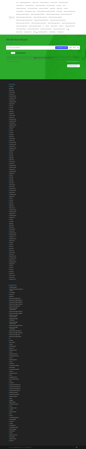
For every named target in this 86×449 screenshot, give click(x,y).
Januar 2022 (11, 186)
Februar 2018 (12, 275)
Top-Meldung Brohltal (42, 31)
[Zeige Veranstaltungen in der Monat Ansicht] (74, 48)
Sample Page (52, 8)
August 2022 (12, 173)
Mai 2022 (11, 179)
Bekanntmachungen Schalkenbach (38, 23)
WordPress (29, 447)
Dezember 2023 (12, 142)
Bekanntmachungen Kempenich (40, 17)
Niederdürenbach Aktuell (14, 390)
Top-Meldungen (52, 31)
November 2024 (12, 121)
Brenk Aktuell (12, 342)
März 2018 (11, 273)
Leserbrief (11, 382)
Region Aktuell (19, 31)
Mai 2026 (11, 86)
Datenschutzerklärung (40, 5)
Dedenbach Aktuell (13, 353)
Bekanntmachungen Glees (66, 14)
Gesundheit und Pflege (14, 365)
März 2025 (11, 113)
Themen (35, 31)
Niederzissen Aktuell (13, 392)
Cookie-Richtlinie (19, 5)
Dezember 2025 (12, 96)
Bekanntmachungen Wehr (21, 26)
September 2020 (12, 215)
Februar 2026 (12, 92)
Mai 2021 (11, 202)
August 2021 (12, 196)
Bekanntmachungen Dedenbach (38, 14)
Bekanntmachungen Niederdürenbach (24, 20)
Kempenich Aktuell (13, 373)
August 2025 (12, 103)
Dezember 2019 (12, 233)
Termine (11, 415)
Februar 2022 (12, 184)
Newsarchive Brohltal (43, 8)
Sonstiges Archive (27, 31)
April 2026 (11, 88)
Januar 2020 (11, 231)
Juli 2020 (11, 219)
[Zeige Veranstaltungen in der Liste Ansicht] (70, 48)
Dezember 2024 (12, 119)
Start (17, 2)
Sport (10, 413)
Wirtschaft (11, 440)
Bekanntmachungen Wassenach (68, 23)
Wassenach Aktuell (13, 434)
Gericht (10, 361)
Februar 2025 (12, 115)
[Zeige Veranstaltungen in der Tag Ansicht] (77, 48)
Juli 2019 (11, 242)
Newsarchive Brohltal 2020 (59, 29)
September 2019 (12, 238)
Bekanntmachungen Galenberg (52, 14)
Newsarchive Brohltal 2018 (33, 29)
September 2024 (12, 125)
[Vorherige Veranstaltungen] (7, 53)
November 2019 (12, 234)
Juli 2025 (11, 105)
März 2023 (11, 159)
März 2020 (11, 227)
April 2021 (11, 204)
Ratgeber (11, 400)
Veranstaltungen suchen (61, 47)
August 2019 (12, 240)
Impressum (58, 5)
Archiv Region (59, 11)
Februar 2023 (12, 161)
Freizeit (10, 357)
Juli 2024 (11, 128)
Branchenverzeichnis (44, 2)
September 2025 (12, 101)
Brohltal (47, 26)
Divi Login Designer (51, 5)
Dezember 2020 (12, 209)
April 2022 (11, 180)
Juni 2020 (11, 221)
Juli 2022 (11, 175)
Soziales (11, 409)
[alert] (43, 58)
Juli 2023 (11, 152)
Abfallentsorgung (13, 287)
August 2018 (12, 263)
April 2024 (11, 134)
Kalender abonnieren (72, 65)
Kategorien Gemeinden (21, 8)
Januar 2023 (11, 163)
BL (43, 26)
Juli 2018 (11, 265)
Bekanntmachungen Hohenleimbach (24, 17)
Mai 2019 (11, 246)
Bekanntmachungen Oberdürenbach (58, 20)
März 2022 (11, 182)
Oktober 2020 (12, 213)
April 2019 (11, 248)
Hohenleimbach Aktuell (14, 369)
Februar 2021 (12, 207)
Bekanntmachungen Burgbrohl (22, 14)
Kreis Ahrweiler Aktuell (32, 8)
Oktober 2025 (12, 100)
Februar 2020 (12, 229)
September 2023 (12, 148)
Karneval (11, 371)
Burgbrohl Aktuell (13, 350)
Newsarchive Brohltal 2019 (46, 29)
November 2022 (12, 167)
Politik (10, 398)
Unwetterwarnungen (13, 427)
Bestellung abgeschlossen (25, 2)
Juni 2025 (11, 107)
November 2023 (12, 144)
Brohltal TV (61, 26)
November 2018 (12, 258)
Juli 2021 (11, 198)
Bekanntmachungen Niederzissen (41, 20)
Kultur (10, 381)
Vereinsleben (12, 431)
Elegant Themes (17, 447)
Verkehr (11, 433)
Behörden (11, 296)
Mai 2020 (11, 223)
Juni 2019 (11, 244)
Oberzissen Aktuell (13, 396)
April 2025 (11, 111)
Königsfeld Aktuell (13, 377)
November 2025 (12, 98)
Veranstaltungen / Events (30, 11)
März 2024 (11, 136)
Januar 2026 (11, 94)
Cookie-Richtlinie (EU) (29, 5)
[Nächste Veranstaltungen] (9, 53)
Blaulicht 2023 (35, 2)
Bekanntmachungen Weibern (35, 26)
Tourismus (11, 421)
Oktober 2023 (12, 146)
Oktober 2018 (12, 260)
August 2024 (12, 127)
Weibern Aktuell (12, 438)
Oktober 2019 (12, 236)
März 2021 (11, 206)
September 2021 (12, 194)
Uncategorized (60, 31)
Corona (10, 352)
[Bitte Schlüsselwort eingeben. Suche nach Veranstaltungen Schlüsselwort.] (30, 48)
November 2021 (12, 190)
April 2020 (11, 225)
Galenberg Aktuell (13, 359)
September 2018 (12, 261)
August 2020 (12, 217)
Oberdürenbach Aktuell (14, 394)
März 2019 (11, 250)
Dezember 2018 (12, 256)
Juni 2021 (11, 200)
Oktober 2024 (12, 123)
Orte (67, 29)
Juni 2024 (11, 130)
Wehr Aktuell (12, 436)
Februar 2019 (12, 252)
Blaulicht (11, 340)
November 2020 (12, 211)
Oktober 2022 (12, 169)
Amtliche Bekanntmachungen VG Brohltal (46, 11)
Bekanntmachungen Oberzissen (23, 23)
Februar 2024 (12, 138)
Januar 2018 (11, 277)
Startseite (66, 8)
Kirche (10, 375)
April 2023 (11, 157)
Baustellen (11, 294)
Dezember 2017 (12, 279)
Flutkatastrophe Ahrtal (70, 26)
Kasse (64, 5)
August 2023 (12, 150)
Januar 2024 (11, 140)
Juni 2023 (11, 153)
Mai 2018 (11, 269)
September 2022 (12, 171)
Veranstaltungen (19, 11)
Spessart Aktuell (12, 411)
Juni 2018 (11, 267)
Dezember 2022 (12, 165)
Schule (10, 406)
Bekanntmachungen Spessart (54, 23)
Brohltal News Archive (63, 2)
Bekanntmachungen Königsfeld (55, 17)
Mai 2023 (11, 155)
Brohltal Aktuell (53, 2)
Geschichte (11, 363)
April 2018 (11, 271)
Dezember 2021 (12, 188)
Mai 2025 (11, 109)
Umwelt (11, 423)
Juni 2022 (11, 177)
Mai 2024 (11, 132)
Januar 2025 (11, 117)
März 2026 (11, 90)
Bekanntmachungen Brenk (69, 11)
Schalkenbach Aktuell (13, 404)
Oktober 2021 (12, 192)
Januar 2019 (11, 254)
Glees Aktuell (12, 367)
